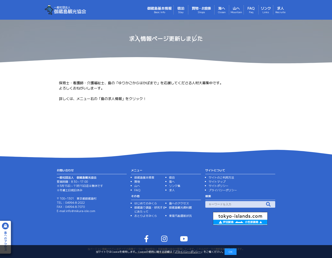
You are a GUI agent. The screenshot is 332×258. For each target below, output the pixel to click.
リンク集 (174, 186)
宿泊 (180, 9)
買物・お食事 (201, 9)
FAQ (251, 9)
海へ (222, 9)
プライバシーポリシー (188, 251)
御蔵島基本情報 (159, 9)
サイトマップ (217, 181)
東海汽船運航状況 (180, 216)
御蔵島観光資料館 (180, 207)
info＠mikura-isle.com (80, 211)
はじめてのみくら (145, 203)
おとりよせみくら (145, 216)
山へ (236, 9)
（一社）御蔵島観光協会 (83, 9)
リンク (266, 9)
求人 (280, 9)
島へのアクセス (179, 203)
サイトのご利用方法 (221, 177)
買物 (137, 181)
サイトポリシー (218, 186)
